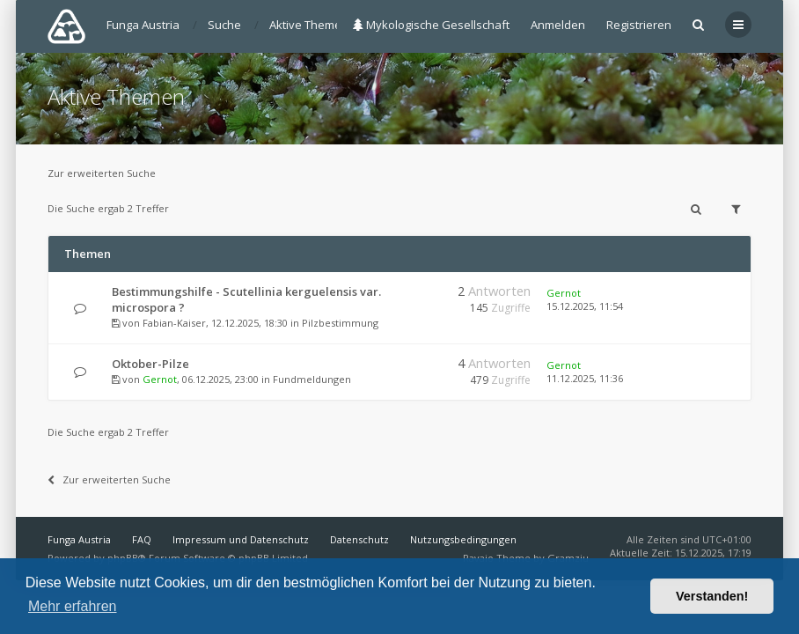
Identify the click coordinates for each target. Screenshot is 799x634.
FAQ (141, 539)
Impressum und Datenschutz (240, 539)
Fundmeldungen (312, 379)
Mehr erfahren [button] (72, 606)
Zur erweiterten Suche (102, 173)
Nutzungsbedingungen (463, 539)
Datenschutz (359, 539)
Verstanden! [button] (712, 596)
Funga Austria (79, 539)
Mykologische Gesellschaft (431, 25)
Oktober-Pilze (150, 364)
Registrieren (638, 25)
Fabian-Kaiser (174, 322)
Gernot (563, 292)
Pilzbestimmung (340, 322)
